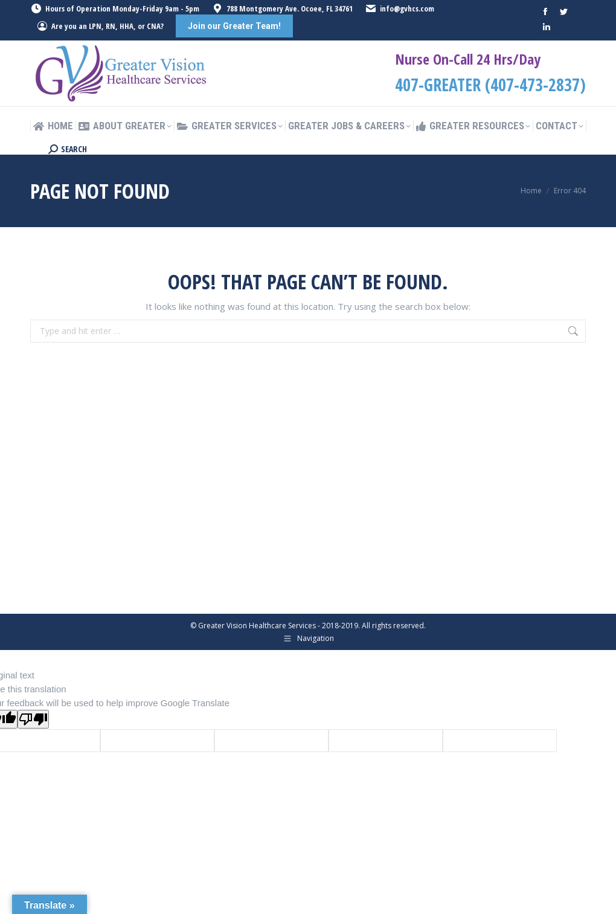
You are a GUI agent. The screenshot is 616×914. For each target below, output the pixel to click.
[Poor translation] (33, 719)
